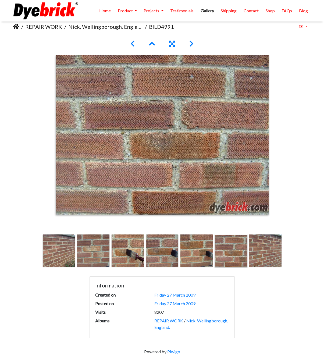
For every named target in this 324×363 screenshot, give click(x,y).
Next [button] (286, 252)
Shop (270, 10)
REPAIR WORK (43, 26)
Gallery (207, 10)
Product (126, 10)
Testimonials (182, 10)
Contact (251, 10)
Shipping (229, 10)
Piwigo (173, 351)
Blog (303, 10)
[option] (59, 250)
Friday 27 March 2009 (174, 294)
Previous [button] (37, 252)
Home (105, 10)
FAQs (287, 10)
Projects (152, 10)
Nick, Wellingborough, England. (105, 26)
